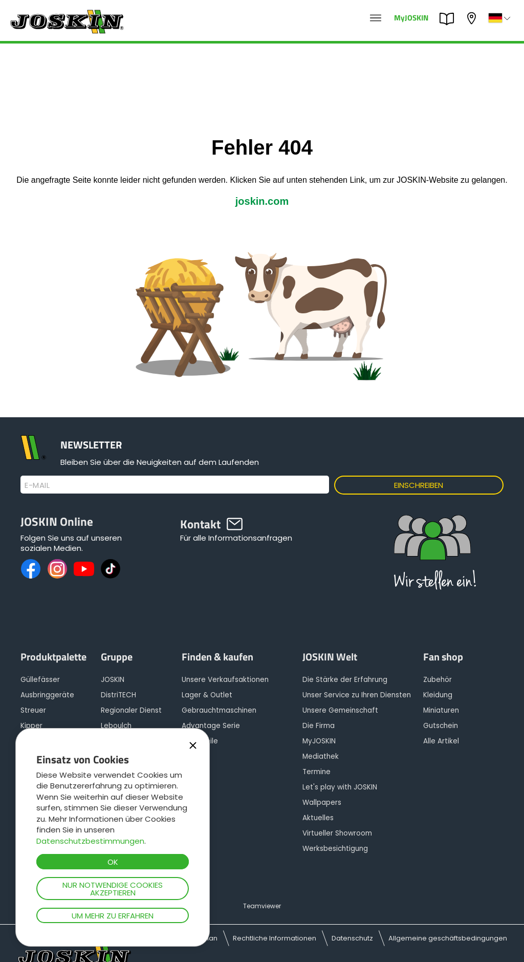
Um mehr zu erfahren (113, 915)
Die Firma (318, 726)
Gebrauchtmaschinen (219, 710)
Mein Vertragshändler (473, 18)
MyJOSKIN (411, 17)
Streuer (33, 710)
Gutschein (440, 726)
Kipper (31, 726)
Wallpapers (321, 802)
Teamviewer (262, 906)
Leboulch (116, 726)
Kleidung (437, 695)
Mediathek (320, 756)
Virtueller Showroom (337, 833)
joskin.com (262, 201)
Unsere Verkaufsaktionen (225, 680)
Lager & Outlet (207, 695)
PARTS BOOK (449, 19)
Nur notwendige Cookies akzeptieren (112, 889)
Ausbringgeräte (47, 695)
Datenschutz (352, 938)
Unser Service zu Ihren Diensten (356, 695)
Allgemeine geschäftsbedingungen (447, 938)
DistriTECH (118, 695)
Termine (316, 772)
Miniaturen (441, 710)
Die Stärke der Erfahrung (344, 680)
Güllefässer (40, 680)
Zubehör (437, 680)
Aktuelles (318, 818)
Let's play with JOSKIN (339, 787)
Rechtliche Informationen (274, 938)
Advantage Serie (211, 726)
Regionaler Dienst (131, 710)
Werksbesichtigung (335, 848)
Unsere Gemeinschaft (340, 710)
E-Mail (37, 485)
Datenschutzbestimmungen (90, 841)
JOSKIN (112, 680)
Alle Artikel (441, 741)
